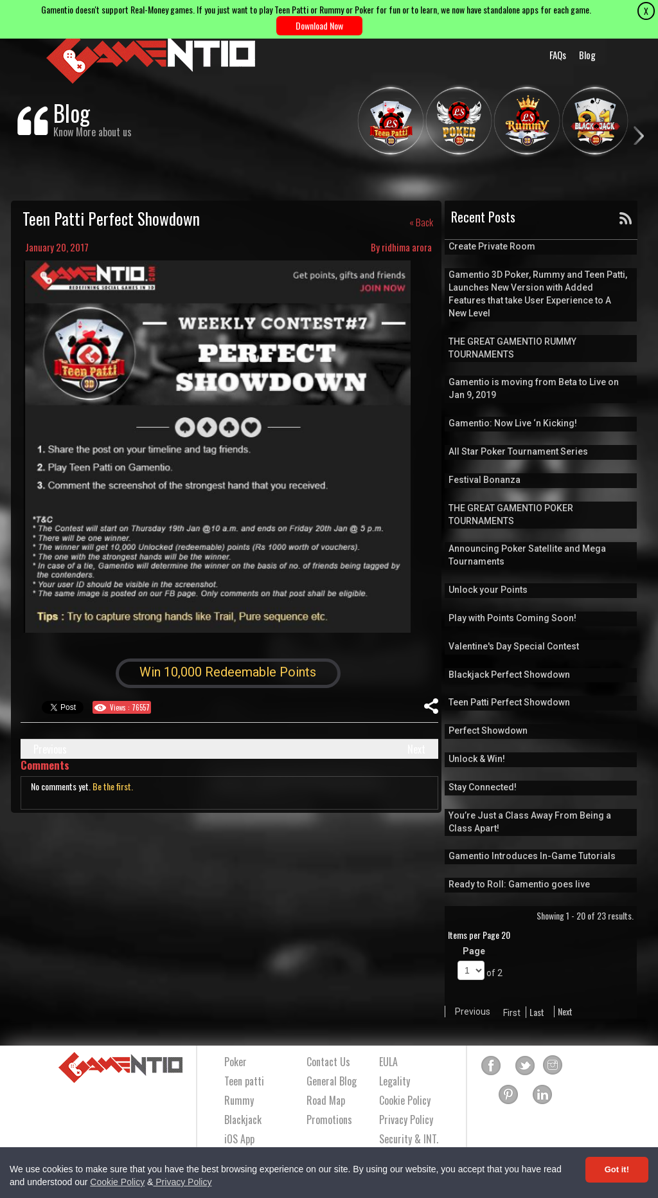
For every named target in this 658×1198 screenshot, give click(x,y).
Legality (394, 1081)
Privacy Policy (182, 1182)
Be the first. (113, 786)
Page (474, 951)
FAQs (557, 55)
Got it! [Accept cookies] (617, 1169)
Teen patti (244, 1081)
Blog (587, 55)
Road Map (326, 1100)
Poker (235, 1061)
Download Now (319, 25)
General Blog (332, 1081)
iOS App (239, 1139)
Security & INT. (408, 1139)
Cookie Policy (117, 1182)
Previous (50, 749)
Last (536, 1012)
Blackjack (243, 1119)
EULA (388, 1061)
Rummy (239, 1100)
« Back (421, 222)
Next (416, 749)
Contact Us (328, 1061)
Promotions (329, 1119)
